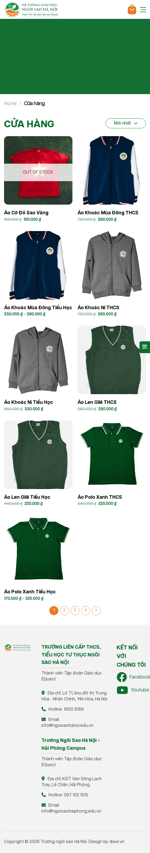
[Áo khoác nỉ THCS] (112, 265)
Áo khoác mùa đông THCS (108, 213)
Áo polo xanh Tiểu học (30, 592)
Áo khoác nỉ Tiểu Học (28, 402)
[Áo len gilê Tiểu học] (38, 455)
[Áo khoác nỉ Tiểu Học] (38, 360)
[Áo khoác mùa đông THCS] (112, 170)
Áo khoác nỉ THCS (98, 307)
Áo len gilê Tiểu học (27, 497)
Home (10, 103)
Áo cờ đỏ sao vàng (26, 213)
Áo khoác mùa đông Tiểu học (38, 307)
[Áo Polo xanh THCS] (112, 455)
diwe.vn (116, 842)
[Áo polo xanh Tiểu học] (38, 549)
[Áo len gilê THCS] (112, 360)
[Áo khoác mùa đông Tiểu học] (38, 265)
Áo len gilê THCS (97, 402)
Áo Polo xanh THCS (100, 497)
